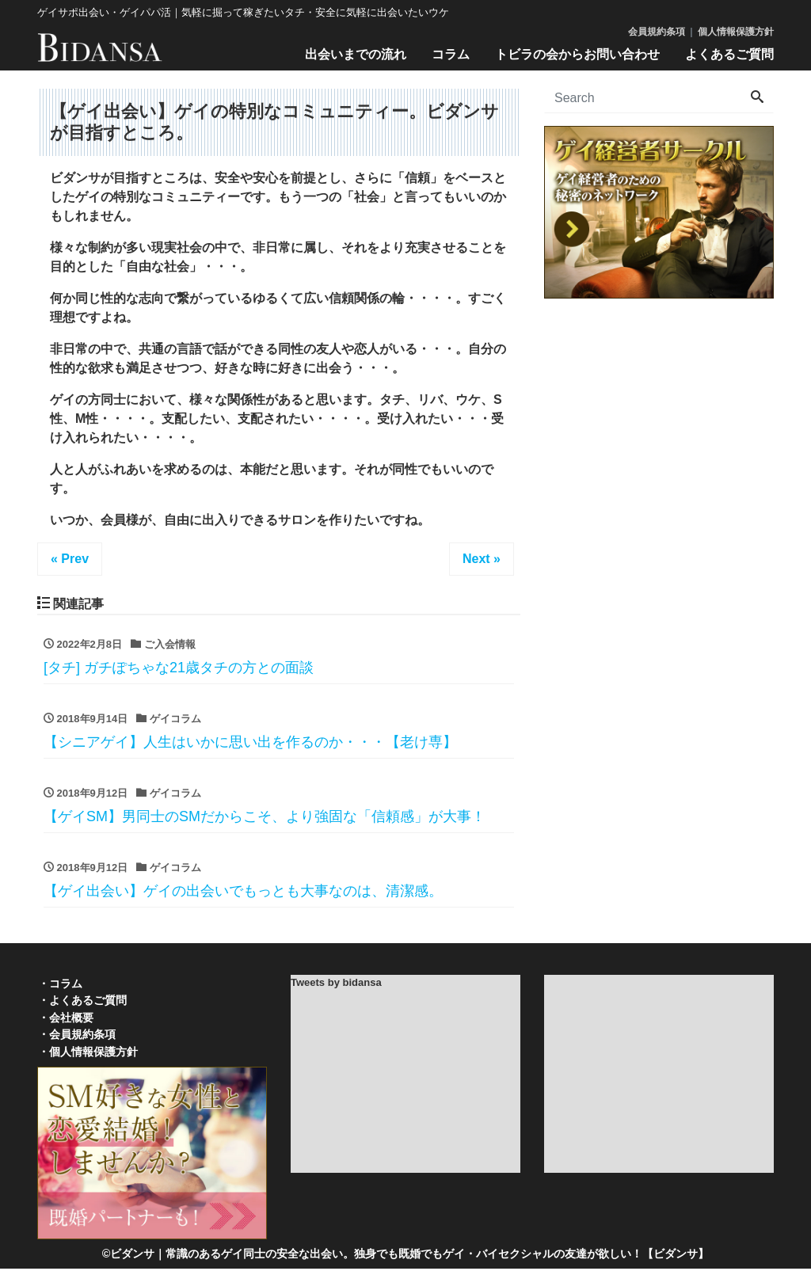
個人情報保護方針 (736, 31)
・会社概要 (65, 1019)
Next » (482, 558)
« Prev (70, 558)
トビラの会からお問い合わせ (577, 54)
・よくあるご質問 (81, 1002)
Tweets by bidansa (336, 985)
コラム (451, 54)
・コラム (59, 985)
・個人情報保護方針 (87, 1054)
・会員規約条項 (76, 1036)
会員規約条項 (656, 31)
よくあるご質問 (729, 54)
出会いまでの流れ (355, 54)
